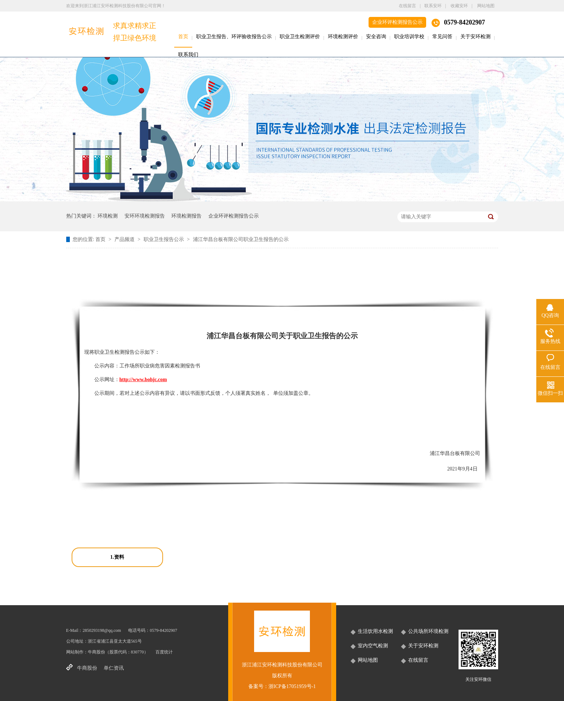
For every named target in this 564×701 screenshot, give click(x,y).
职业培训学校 (409, 36)
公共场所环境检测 (428, 631)
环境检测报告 (186, 216)
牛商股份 (96, 652)
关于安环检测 (475, 36)
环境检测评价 (343, 36)
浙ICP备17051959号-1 (292, 686)
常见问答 (442, 36)
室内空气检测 (373, 645)
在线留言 (407, 5)
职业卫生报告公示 (164, 239)
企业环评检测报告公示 (397, 22)
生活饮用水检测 (375, 631)
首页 (183, 36)
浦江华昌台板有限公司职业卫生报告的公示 (241, 239)
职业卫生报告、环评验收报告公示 (234, 36)
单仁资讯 (114, 668)
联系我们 (188, 54)
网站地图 (486, 5)
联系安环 (433, 5)
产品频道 (125, 239)
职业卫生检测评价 (300, 36)
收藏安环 (459, 5)
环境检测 (108, 216)
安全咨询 (376, 36)
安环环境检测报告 (145, 216)
